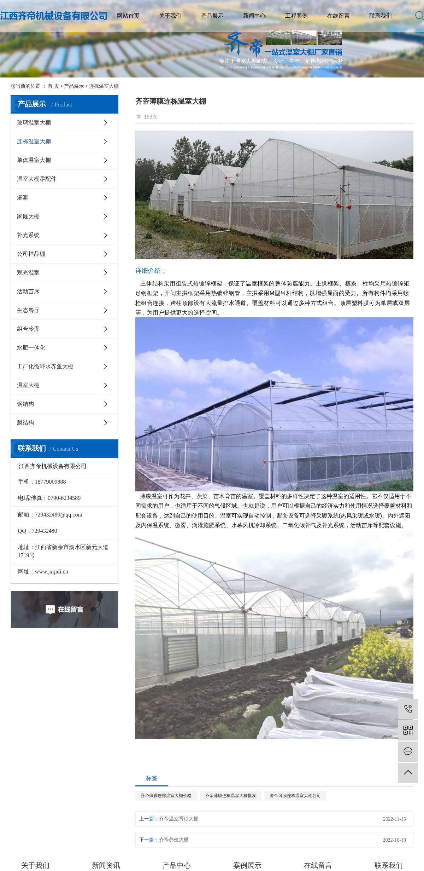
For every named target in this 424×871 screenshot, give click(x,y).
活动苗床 (28, 291)
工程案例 (296, 16)
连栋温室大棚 (104, 86)
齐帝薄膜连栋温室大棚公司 (295, 795)
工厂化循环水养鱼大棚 (45, 366)
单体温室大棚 (34, 160)
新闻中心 (254, 16)
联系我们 (380, 16)
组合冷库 (28, 329)
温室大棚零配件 (37, 179)
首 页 (53, 86)
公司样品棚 (31, 254)
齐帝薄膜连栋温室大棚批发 (230, 795)
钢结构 (25, 404)
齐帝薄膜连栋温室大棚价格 (166, 795)
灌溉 (22, 198)
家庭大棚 (28, 216)
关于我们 (170, 16)
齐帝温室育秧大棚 (179, 818)
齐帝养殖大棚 (174, 839)
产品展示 (212, 16)
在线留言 (338, 16)
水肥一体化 (31, 348)
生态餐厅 (28, 310)
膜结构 (25, 423)
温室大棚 (28, 385)
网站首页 (128, 16)
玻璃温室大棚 (34, 123)
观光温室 (28, 273)
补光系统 (28, 235)
